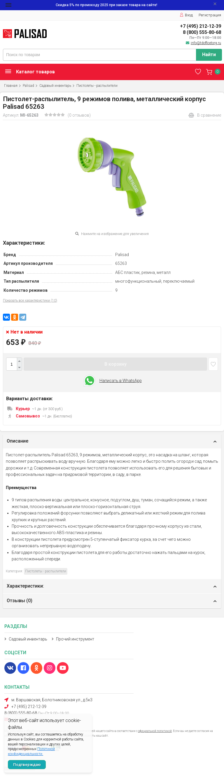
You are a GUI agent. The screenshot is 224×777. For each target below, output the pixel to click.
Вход (186, 15)
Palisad (28, 86)
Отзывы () (19, 600)
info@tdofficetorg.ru (206, 43)
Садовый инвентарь (55, 86)
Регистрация (210, 15)
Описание (17, 441)
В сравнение (204, 115)
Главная (11, 86)
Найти (209, 54)
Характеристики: (25, 586)
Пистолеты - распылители (97, 86)
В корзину (115, 364)
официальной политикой (155, 731)
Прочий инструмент (75, 639)
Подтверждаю (27, 764)
